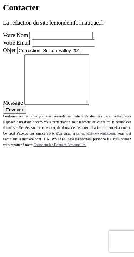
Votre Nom (15, 35)
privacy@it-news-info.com (95, 143)
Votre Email (16, 43)
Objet (9, 50)
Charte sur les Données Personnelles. (60, 154)
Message (13, 112)
